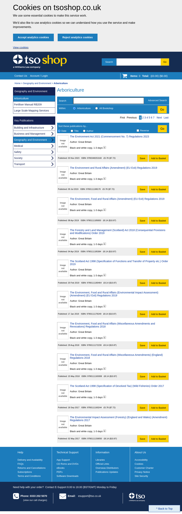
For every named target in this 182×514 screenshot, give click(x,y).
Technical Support (67, 452)
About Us (140, 452)
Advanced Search (157, 100)
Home (18, 83)
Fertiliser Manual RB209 (28, 104)
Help (20, 452)
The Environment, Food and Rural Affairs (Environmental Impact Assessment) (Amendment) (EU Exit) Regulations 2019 (114, 294)
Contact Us (21, 75)
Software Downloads (67, 476)
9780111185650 (94, 220)
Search (109, 62)
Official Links (102, 463)
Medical (18, 145)
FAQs (21, 463)
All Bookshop (106, 108)
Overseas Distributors (107, 468)
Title (76, 131)
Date (63, 131)
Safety (17, 151)
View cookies (21, 47)
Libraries (100, 459)
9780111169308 (94, 376)
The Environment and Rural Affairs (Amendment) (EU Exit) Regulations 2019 (113, 167)
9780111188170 (93, 189)
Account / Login (39, 75)
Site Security (141, 476)
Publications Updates (107, 472)
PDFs (60, 472)
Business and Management (29, 133)
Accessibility (141, 459)
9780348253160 (94, 158)
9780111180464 (94, 283)
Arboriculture (84, 108)
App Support (63, 459)
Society (18, 158)
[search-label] (108, 100)
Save (142, 158)
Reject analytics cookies (77, 37)
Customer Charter (144, 468)
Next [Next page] (159, 117)
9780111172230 (94, 345)
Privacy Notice (142, 472)
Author (89, 131)
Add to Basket (158, 158)
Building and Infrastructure (29, 127)
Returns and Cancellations (32, 468)
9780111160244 (94, 407)
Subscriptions (25, 472)
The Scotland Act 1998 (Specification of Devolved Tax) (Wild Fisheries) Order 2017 (117, 385)
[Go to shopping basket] (148, 76)
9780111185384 (94, 251)
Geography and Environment (37, 83)
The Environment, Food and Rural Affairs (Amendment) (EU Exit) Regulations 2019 (117, 198)
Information (102, 452)
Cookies (139, 463)
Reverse (144, 130)
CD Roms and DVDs (67, 463)
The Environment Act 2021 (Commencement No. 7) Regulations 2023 (109, 136)
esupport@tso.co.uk (89, 495)
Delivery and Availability (30, 459)
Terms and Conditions (29, 476)
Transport (19, 164)
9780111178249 (94, 314)
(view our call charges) (35, 500)
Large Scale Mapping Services (31, 110)
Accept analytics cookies (33, 37)
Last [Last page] (166, 117)
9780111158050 (94, 438)
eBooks (60, 468)
